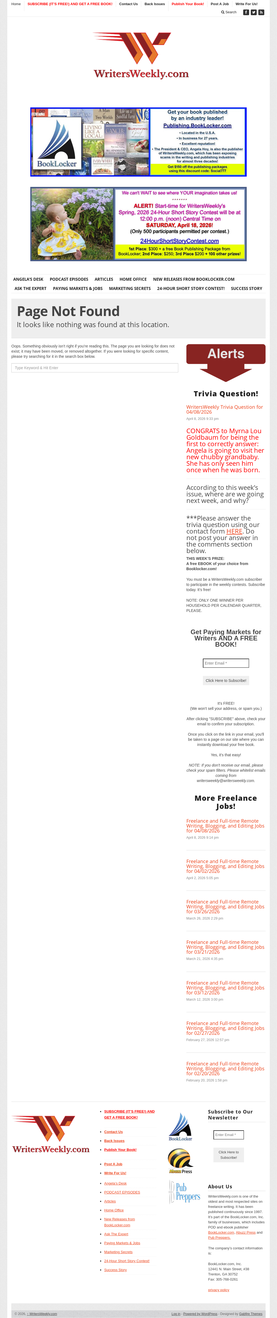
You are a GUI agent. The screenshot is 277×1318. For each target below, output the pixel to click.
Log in (176, 1314)
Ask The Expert (31, 288)
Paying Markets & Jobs (78, 288)
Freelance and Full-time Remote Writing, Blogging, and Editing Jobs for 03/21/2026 (225, 947)
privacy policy (218, 1290)
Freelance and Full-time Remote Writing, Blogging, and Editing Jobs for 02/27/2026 (225, 1028)
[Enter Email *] (226, 663)
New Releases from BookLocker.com (194, 279)
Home (16, 4)
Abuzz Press (246, 1232)
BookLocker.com (221, 1232)
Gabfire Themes (250, 1314)
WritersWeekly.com (42, 1314)
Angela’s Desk (28, 279)
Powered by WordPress (200, 1314)
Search (229, 12)
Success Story (246, 288)
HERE (234, 530)
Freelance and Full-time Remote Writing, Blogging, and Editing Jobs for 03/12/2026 (225, 987)
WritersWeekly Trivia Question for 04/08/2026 (224, 409)
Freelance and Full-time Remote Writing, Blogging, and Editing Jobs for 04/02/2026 (225, 866)
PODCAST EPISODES (69, 279)
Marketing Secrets (130, 288)
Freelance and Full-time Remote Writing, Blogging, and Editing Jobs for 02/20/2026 (225, 1068)
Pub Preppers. (219, 1238)
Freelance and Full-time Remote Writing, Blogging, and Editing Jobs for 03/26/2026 (225, 906)
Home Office (133, 279)
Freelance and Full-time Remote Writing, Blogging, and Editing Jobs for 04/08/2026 (225, 826)
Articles (104, 279)
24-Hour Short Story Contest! (191, 288)
